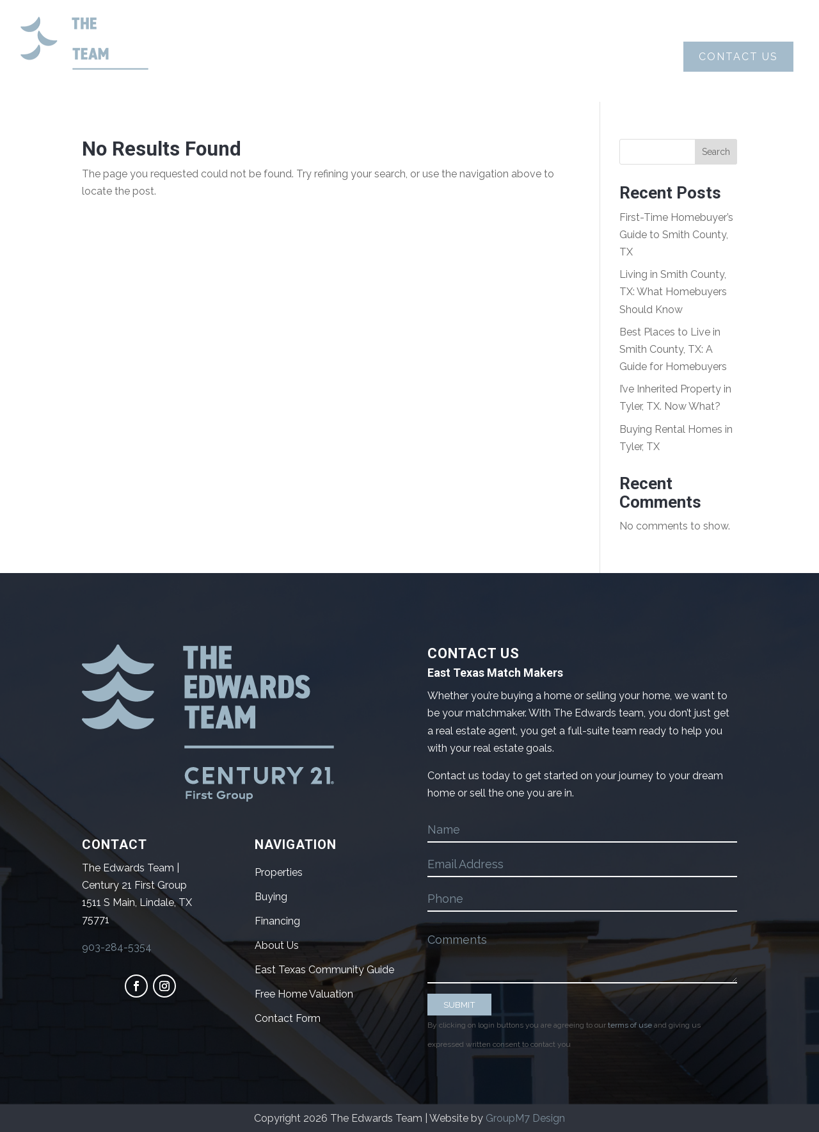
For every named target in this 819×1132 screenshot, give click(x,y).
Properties (526, 57)
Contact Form (288, 1018)
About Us (234, 57)
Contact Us (738, 57)
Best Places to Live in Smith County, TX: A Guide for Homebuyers (673, 349)
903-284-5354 (117, 947)
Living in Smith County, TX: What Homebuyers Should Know (673, 291)
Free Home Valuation (304, 994)
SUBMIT (459, 1004)
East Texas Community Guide (324, 970)
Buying (328, 57)
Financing (277, 921)
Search (716, 152)
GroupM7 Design (525, 1118)
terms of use (630, 1025)
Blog (613, 57)
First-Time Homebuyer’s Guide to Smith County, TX (676, 234)
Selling (423, 57)
